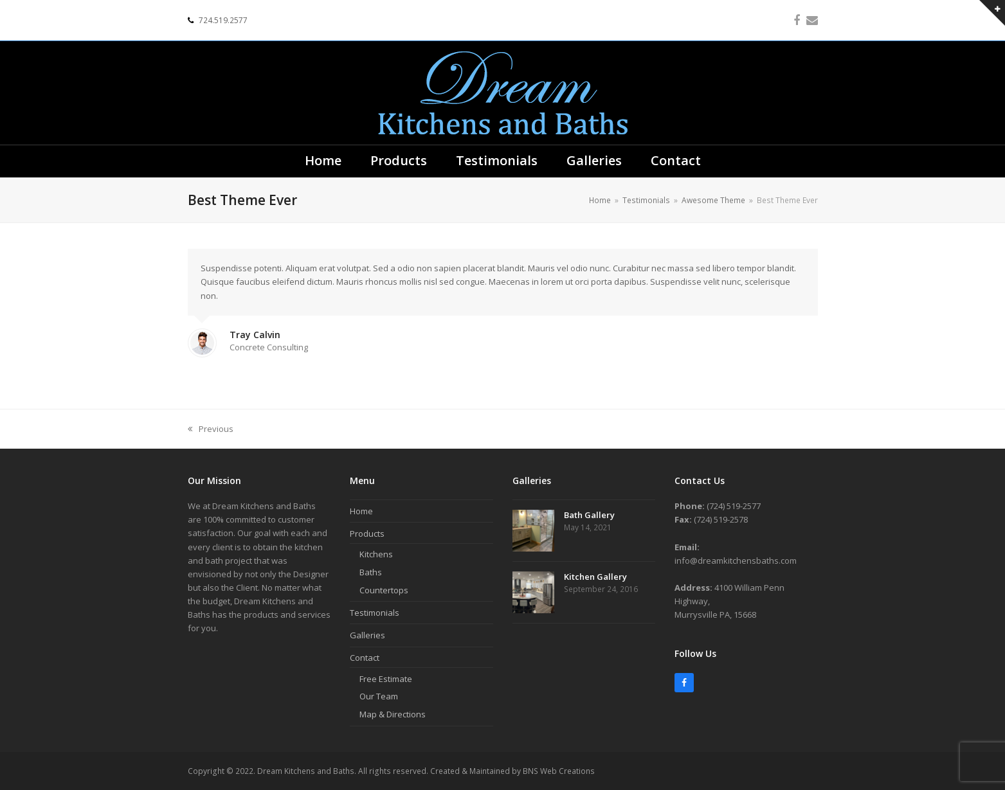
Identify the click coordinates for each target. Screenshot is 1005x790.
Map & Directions (392, 714)
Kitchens (376, 554)
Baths (370, 572)
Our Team (378, 696)
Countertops (383, 590)
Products (367, 533)
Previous (210, 429)
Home (361, 511)
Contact (364, 657)
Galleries (367, 635)
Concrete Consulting (269, 347)
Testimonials (374, 612)
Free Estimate (385, 679)
